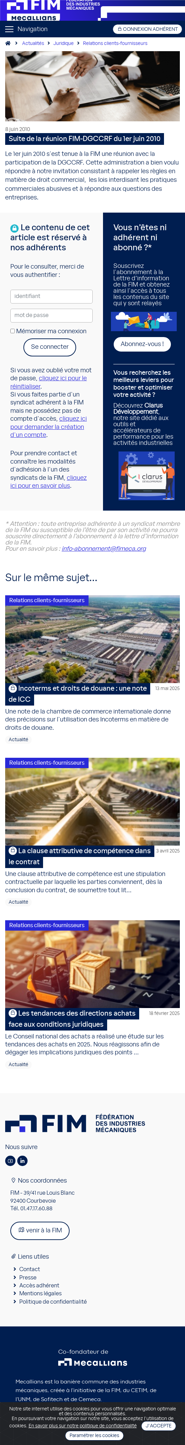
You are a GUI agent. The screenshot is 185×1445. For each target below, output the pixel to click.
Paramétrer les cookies (94, 1435)
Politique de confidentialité (53, 1302)
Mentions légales (40, 1293)
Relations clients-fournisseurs (115, 43)
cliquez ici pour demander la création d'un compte (48, 427)
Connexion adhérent (147, 29)
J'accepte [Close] (159, 1426)
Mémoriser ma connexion (48, 331)
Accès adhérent (39, 1285)
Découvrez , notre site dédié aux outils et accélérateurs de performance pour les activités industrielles (144, 408)
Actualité (18, 739)
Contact (29, 1269)
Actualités (33, 43)
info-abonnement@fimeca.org (104, 549)
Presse (28, 1277)
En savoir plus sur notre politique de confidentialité (83, 1426)
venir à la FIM (40, 1230)
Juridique (63, 43)
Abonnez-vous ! (142, 344)
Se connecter (50, 347)
